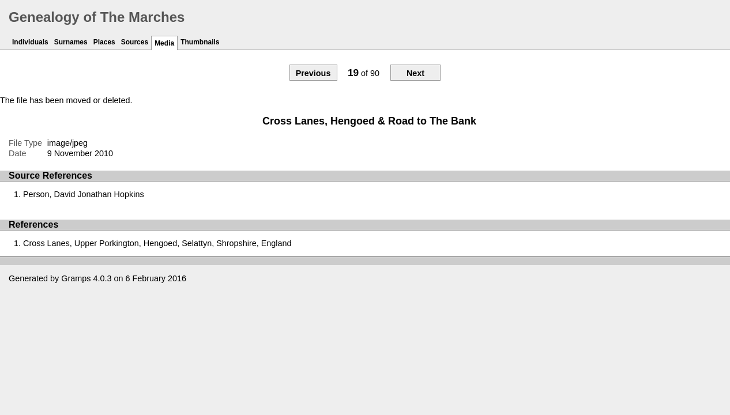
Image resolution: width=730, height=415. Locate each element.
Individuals (30, 42)
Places (104, 42)
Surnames (71, 42)
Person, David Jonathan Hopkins (83, 194)
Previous (313, 73)
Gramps (76, 278)
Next (415, 73)
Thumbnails (199, 42)
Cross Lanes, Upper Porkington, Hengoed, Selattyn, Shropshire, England (157, 243)
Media (164, 43)
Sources (134, 42)
